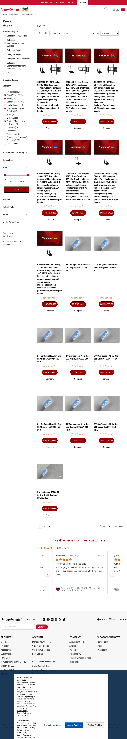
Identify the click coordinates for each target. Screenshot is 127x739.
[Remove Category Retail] (5, 55)
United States (117, 619)
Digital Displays (28, 15)
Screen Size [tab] (8, 160)
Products (14, 15)
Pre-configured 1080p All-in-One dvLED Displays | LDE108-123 (48, 495)
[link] (80, 589)
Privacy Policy (22, 711)
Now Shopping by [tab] (10, 32)
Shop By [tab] (40, 26)
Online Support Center (41, 666)
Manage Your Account (41, 642)
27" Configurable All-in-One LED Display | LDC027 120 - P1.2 (78, 268)
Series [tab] (5, 215)
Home (5, 15)
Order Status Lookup (41, 650)
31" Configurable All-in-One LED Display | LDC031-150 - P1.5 (49, 427)
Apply (16, 190)
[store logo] (53, 9)
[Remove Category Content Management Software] (5, 66)
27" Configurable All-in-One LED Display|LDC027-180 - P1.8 (49, 359)
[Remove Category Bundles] (5, 50)
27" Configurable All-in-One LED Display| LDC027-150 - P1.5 (106, 268)
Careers (72, 650)
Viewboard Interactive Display (13, 662)
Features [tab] (6, 200)
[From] (10, 182)
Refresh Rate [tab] (8, 207)
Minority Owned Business (80, 658)
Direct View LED (7, 666)
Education (60, 3)
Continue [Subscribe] (42, 627)
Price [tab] (5, 168)
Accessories (6, 650)
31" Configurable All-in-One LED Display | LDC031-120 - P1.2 (106, 359)
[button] (50, 128)
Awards (72, 646)
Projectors (5, 646)
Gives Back (74, 662)
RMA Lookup (37, 654)
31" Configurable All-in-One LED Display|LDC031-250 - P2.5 (106, 427)
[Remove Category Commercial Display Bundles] (5, 43)
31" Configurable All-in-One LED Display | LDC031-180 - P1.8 (78, 427)
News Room (102, 642)
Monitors (4, 642)
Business (71, 3)
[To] (23, 182)
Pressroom (102, 650)
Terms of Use (22, 715)
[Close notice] (104, 725)
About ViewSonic (76, 642)
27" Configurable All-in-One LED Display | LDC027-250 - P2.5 (78, 359)
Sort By (96, 34)
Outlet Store (6, 654)
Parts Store (5, 658)
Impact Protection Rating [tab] (13, 153)
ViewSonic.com (46, 3)
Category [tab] (7, 86)
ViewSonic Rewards (40, 646)
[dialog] (63, 704)
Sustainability (75, 654)
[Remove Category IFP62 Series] (5, 36)
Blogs (99, 646)
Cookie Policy (22, 713)
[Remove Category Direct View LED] (5, 59)
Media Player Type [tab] (11, 222)
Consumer (82, 3)
